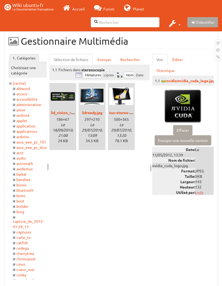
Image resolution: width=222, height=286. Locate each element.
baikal (21, 174)
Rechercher (130, 59)
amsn (20, 109)
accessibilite (27, 99)
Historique (165, 70)
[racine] (19, 83)
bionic (21, 184)
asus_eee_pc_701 (31, 142)
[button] (174, 23)
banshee (23, 179)
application (25, 125)
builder (22, 206)
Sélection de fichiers (71, 59)
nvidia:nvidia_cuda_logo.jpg (190, 80)
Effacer (183, 130)
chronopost (26, 258)
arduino (22, 136)
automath (24, 163)
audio (21, 158)
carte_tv (23, 237)
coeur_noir (25, 269)
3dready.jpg (92, 112)
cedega (22, 248)
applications (26, 131)
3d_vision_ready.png (69, 112)
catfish (22, 242)
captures (23, 231)
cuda (199, 192)
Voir (160, 59)
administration (28, 104)
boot (20, 200)
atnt (20, 152)
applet (21, 120)
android (22, 115)
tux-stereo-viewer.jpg (128, 112)
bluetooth (25, 190)
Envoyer (104, 59)
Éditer (177, 59)
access (21, 93)
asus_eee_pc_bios (31, 147)
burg (20, 211)
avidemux (24, 168)
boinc (21, 195)
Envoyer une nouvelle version (183, 140)
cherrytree (25, 253)
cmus (20, 264)
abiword (23, 88)
